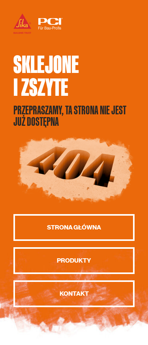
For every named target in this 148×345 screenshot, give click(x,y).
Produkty (74, 261)
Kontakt (74, 294)
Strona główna (74, 227)
